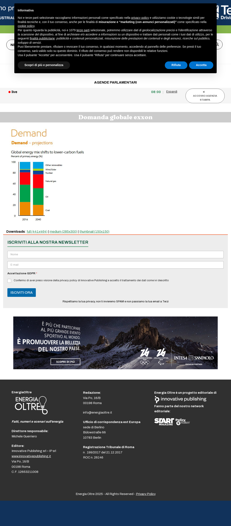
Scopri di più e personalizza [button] (43, 65)
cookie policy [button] (26, 26)
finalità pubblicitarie (42, 38)
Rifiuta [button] (176, 65)
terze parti (83, 30)
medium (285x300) (63, 231)
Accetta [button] (201, 65)
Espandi (171, 91)
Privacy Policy (146, 494)
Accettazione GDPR (22, 273)
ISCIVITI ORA (22, 293)
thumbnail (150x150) (94, 231)
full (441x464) (37, 231)
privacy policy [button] (140, 17)
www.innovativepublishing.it (31, 456)
